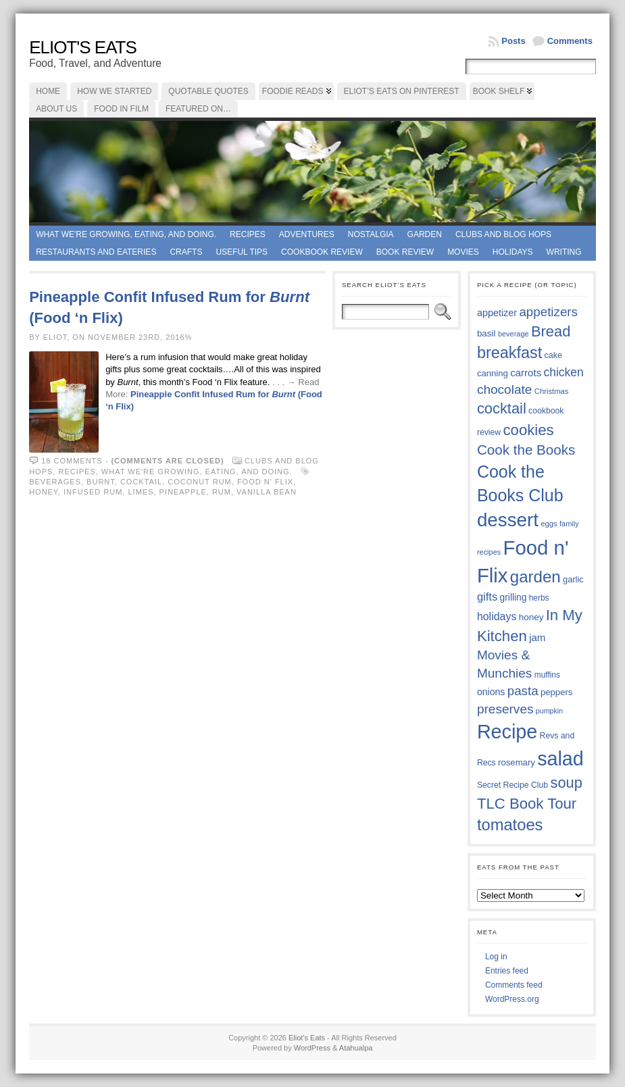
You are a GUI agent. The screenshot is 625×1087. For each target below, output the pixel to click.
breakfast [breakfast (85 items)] (509, 352)
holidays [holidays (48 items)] (496, 616)
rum (221, 492)
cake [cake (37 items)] (553, 355)
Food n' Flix (265, 482)
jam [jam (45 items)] (537, 637)
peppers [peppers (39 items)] (557, 692)
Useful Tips (242, 252)
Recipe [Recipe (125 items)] (507, 731)
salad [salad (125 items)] (560, 758)
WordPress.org (512, 999)
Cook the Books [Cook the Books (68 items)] (526, 449)
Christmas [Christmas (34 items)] (551, 391)
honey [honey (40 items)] (531, 617)
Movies (463, 252)
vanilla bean (266, 492)
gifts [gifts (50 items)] (487, 596)
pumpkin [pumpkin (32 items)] (549, 711)
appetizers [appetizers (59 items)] (548, 312)
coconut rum (200, 482)
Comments (570, 41)
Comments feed (514, 985)
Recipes (248, 234)
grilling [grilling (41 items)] (513, 597)
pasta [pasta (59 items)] (523, 691)
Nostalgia (371, 234)
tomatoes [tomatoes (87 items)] (510, 825)
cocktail (141, 482)
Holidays (513, 252)
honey (43, 492)
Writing (564, 252)
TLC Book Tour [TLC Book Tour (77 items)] (526, 803)
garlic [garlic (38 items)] (573, 579)
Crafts (186, 252)
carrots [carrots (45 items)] (525, 372)
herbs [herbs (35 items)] (539, 598)
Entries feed (506, 971)
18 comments (71, 461)
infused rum (93, 492)
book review (405, 252)
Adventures (306, 234)
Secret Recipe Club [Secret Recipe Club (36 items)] (512, 785)
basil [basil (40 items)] (486, 333)
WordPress (312, 1048)
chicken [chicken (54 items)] (563, 372)
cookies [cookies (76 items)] (528, 430)
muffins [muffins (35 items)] (547, 675)
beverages (55, 482)
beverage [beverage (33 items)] (513, 334)
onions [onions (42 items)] (491, 691)
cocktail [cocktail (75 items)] (501, 408)
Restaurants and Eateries (96, 252)
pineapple (183, 492)
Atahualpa (356, 1048)
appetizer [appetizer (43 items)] (497, 312)
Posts (513, 41)
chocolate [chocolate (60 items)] (504, 389)
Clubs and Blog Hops (503, 234)
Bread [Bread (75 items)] (550, 331)
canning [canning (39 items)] (492, 373)
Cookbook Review (322, 252)
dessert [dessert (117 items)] (508, 519)
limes (140, 492)
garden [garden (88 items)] (535, 576)
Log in (496, 956)
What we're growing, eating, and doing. (126, 234)
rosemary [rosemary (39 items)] (516, 762)
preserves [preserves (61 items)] (505, 709)
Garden (424, 234)
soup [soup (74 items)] (566, 782)
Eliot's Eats (82, 47)
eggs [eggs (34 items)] (549, 524)
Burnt (100, 482)
